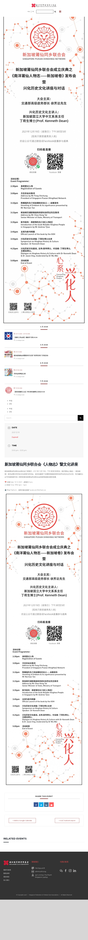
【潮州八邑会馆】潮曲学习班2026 (25, 337)
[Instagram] (70, 870)
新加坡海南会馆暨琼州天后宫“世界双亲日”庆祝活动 (31, 355)
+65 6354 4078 (40, 868)
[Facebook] (65, 870)
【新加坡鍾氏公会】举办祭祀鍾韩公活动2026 (29, 392)
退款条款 (6, 877)
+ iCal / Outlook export (67, 820)
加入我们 (6, 880)
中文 (29, 11)
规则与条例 (7, 870)
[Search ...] (44, 11)
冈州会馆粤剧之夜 (20, 374)
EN (33, 11)
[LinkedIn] (74, 870)
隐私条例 (6, 873)
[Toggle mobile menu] (60, 11)
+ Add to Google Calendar (22, 820)
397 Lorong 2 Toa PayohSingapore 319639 (43, 876)
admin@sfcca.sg (40, 871)
